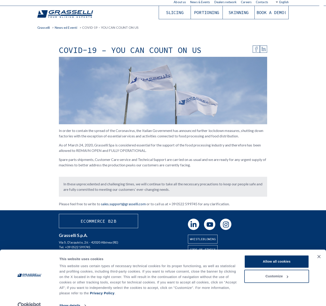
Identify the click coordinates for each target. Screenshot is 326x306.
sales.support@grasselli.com (123, 204)
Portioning (206, 12)
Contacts (262, 2)
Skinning (238, 12)
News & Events (200, 2)
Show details (69, 297)
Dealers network (225, 2)
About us (180, 2)
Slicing (175, 12)
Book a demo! (271, 12)
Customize (276, 268)
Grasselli (65, 14)
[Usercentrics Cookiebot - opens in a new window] (29, 297)
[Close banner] (319, 248)
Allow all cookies (277, 253)
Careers (246, 2)
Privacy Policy (102, 285)
